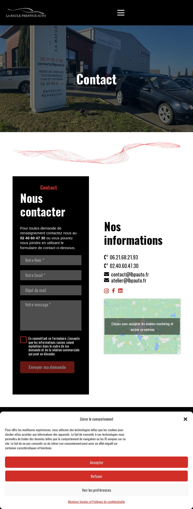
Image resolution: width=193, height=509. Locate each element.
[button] (185, 419)
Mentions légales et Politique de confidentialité (96, 501)
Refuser (96, 476)
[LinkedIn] (120, 290)
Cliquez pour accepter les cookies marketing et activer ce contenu (142, 326)
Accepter (96, 462)
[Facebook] (113, 290)
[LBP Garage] (26, 13)
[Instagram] (106, 291)
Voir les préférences (96, 490)
